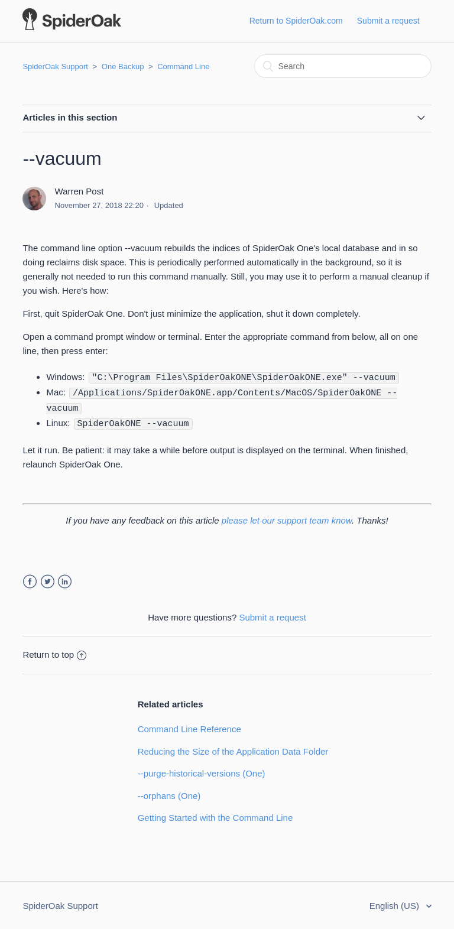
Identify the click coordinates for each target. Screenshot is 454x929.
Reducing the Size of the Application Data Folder (233, 749)
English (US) (395, 903)
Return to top (54, 652)
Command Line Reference (189, 727)
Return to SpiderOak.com (296, 20)
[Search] (343, 66)
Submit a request (388, 20)
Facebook (29, 579)
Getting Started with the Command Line (215, 815)
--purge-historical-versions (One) (201, 771)
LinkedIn (64, 579)
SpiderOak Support (55, 66)
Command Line (183, 66)
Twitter (47, 579)
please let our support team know (287, 518)
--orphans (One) (169, 793)
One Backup (123, 66)
